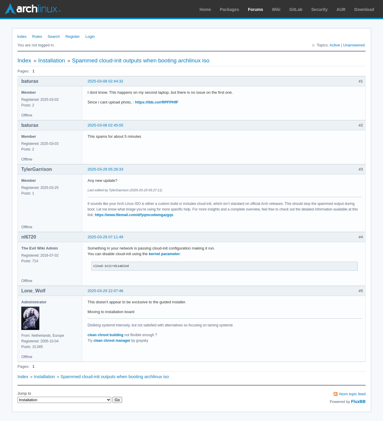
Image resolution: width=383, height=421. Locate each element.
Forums (255, 9)
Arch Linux (32, 9)
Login (90, 36)
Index (22, 36)
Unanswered (354, 45)
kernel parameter (164, 254)
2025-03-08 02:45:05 (105, 125)
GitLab (295, 9)
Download (364, 9)
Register (72, 36)
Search (54, 36)
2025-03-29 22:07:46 (105, 291)
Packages (229, 9)
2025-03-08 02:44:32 (105, 81)
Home (205, 9)
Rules (37, 36)
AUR (341, 9)
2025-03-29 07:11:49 (105, 237)
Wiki (276, 9)
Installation (51, 60)
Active (334, 45)
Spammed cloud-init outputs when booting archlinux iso (140, 60)
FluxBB (358, 401)
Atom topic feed (352, 394)
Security (319, 9)
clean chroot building (105, 335)
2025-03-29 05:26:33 (105, 169)
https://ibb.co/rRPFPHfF (156, 102)
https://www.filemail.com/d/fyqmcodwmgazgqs (134, 215)
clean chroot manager (111, 341)
